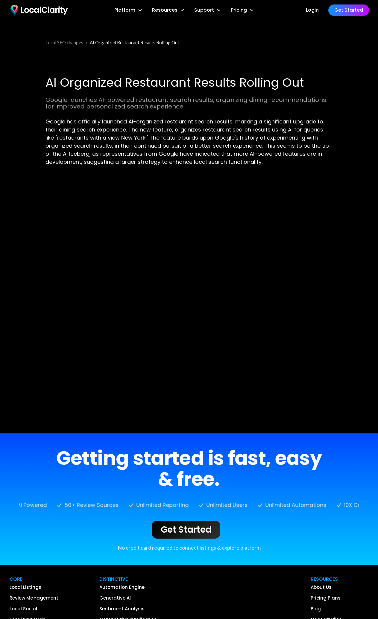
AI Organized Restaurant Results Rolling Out (134, 42)
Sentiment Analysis (122, 609)
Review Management (34, 598)
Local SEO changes (64, 42)
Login (312, 10)
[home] (38, 10)
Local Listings (25, 587)
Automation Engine (122, 587)
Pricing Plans (326, 598)
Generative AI (115, 598)
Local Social (23, 609)
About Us (321, 587)
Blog (316, 609)
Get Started (186, 529)
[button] (128, 10)
